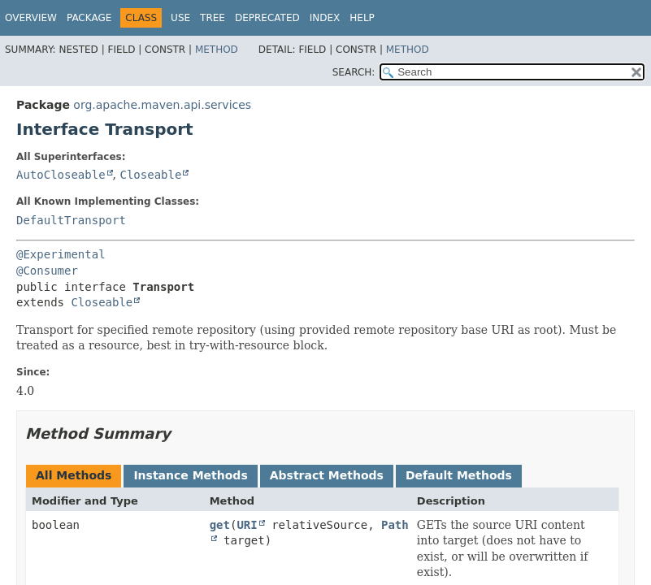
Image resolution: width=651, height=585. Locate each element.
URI (247, 524)
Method (216, 49)
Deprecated (267, 18)
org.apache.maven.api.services (162, 104)
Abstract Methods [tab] (327, 475)
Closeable (150, 174)
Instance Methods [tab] (190, 475)
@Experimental (61, 254)
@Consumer (47, 270)
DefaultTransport (71, 220)
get (220, 524)
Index (325, 18)
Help (362, 18)
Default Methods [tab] (459, 475)
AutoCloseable (61, 174)
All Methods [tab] (73, 475)
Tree (212, 18)
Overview (31, 18)
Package (89, 18)
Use (180, 18)
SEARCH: (353, 72)
